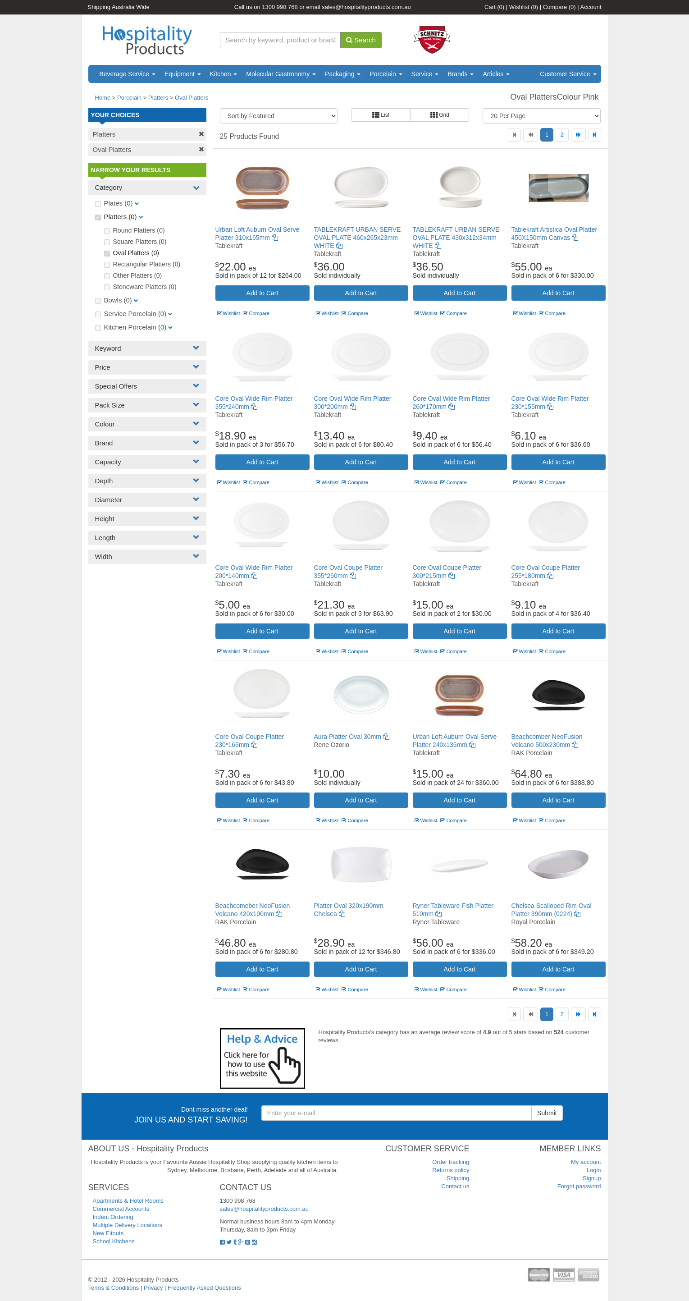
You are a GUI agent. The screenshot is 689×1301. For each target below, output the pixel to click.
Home (103, 97)
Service (425, 74)
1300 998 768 (280, 7)
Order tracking (450, 1162)
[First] (514, 135)
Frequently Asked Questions (204, 1287)
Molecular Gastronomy (281, 74)
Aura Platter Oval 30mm (351, 736)
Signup (592, 1178)
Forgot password (579, 1186)
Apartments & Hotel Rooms (128, 1200)
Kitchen (223, 74)
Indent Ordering (113, 1217)
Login (594, 1170)
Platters (158, 97)
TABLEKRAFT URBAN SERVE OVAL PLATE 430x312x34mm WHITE (456, 237)
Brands (460, 74)
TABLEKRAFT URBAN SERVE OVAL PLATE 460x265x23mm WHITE (357, 237)
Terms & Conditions (113, 1287)
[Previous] (530, 135)
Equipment (182, 74)
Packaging (342, 74)
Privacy (153, 1287)
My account (586, 1162)
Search (361, 40)
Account (591, 7)
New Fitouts (108, 1233)
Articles (496, 74)
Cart (494, 7)
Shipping (458, 1178)
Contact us (455, 1186)
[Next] (578, 135)
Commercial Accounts (121, 1208)
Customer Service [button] (568, 74)
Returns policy (450, 1170)
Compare (559, 7)
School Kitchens (114, 1241)
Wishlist (523, 7)
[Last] (594, 135)
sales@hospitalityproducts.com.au (366, 7)
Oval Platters (191, 97)
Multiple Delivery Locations (128, 1225)
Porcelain (386, 74)
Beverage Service (127, 74)
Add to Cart (262, 293)
